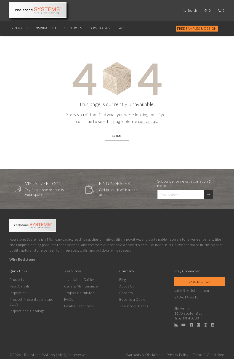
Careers (126, 293)
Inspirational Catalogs (27, 311)
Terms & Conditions (209, 355)
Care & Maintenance (81, 286)
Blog (122, 279)
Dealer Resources (79, 306)
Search (192, 10)
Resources (72, 28)
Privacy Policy (177, 355)
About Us (126, 286)
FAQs (68, 299)
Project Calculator (79, 293)
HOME (117, 136)
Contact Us (199, 282)
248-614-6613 (186, 297)
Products (18, 28)
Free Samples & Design (197, 28)
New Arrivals (19, 286)
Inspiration (45, 28)
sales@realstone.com (191, 290)
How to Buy (100, 28)
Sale (121, 28)
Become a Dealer (133, 299)
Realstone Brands (133, 306)
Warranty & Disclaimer (144, 355)
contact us (147, 121)
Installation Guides (79, 279)
